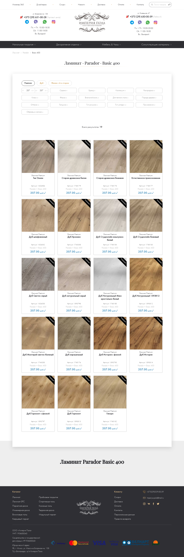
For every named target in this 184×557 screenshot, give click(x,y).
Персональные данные (124, 514)
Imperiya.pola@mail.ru (155, 498)
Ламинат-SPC (18, 501)
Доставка (101, 4)
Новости (81, 4)
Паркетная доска (20, 506)
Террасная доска (46, 510)
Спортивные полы (47, 501)
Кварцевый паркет (20, 519)
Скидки (62, 4)
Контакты (140, 4)
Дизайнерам (42, 4)
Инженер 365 (18, 4)
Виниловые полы (19, 514)
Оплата (121, 4)
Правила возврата (122, 519)
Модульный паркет (47, 514)
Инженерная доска (21, 510)
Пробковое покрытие (48, 497)
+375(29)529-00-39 (155, 492)
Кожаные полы (45, 506)
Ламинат (16, 497)
